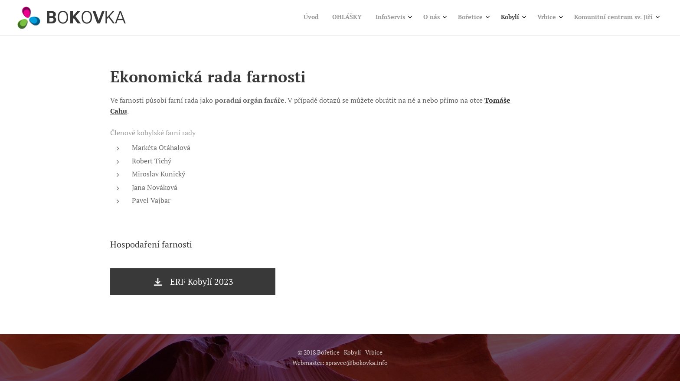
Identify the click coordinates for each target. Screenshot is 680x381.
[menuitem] (536, 18)
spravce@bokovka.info (357, 362)
